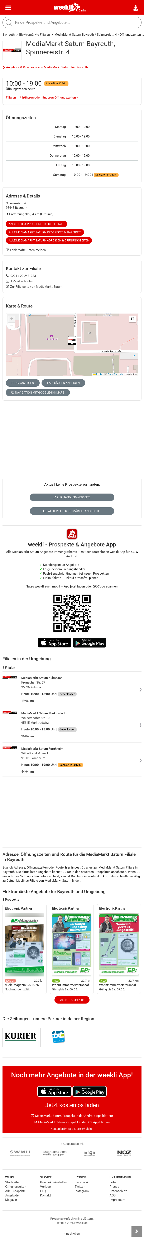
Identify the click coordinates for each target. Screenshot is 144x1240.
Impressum (117, 1200)
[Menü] (8, 8)
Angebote (12, 1195)
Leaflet (98, 374)
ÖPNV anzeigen (22, 383)
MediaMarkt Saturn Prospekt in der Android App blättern (72, 1116)
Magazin (11, 1200)
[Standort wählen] (136, 8)
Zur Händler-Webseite (71, 497)
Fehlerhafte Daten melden (26, 250)
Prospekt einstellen (53, 1182)
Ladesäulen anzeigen (63, 383)
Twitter (80, 1187)
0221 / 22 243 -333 (21, 276)
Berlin (82, 10)
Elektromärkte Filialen (34, 34)
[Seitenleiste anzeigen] (136, 1231)
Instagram (82, 1191)
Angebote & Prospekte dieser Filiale (36, 224)
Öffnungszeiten (15, 1187)
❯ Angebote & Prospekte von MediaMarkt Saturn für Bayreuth (45, 67)
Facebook (81, 1182)
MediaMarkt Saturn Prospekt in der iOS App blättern (72, 1122)
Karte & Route (19, 306)
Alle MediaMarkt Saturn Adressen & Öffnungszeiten (49, 240)
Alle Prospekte (72, 999)
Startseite (12, 1182)
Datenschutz (118, 1191)
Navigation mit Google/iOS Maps (37, 392)
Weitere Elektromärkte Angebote (71, 511)
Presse (114, 1187)
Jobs (113, 1182)
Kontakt (45, 1195)
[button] (132, 319)
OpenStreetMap (116, 374)
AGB (113, 1195)
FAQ (43, 1191)
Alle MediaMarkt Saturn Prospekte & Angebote (45, 232)
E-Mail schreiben (20, 281)
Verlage (45, 1187)
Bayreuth (9, 34)
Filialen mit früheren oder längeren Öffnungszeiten (42, 97)
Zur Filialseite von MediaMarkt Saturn (34, 287)
